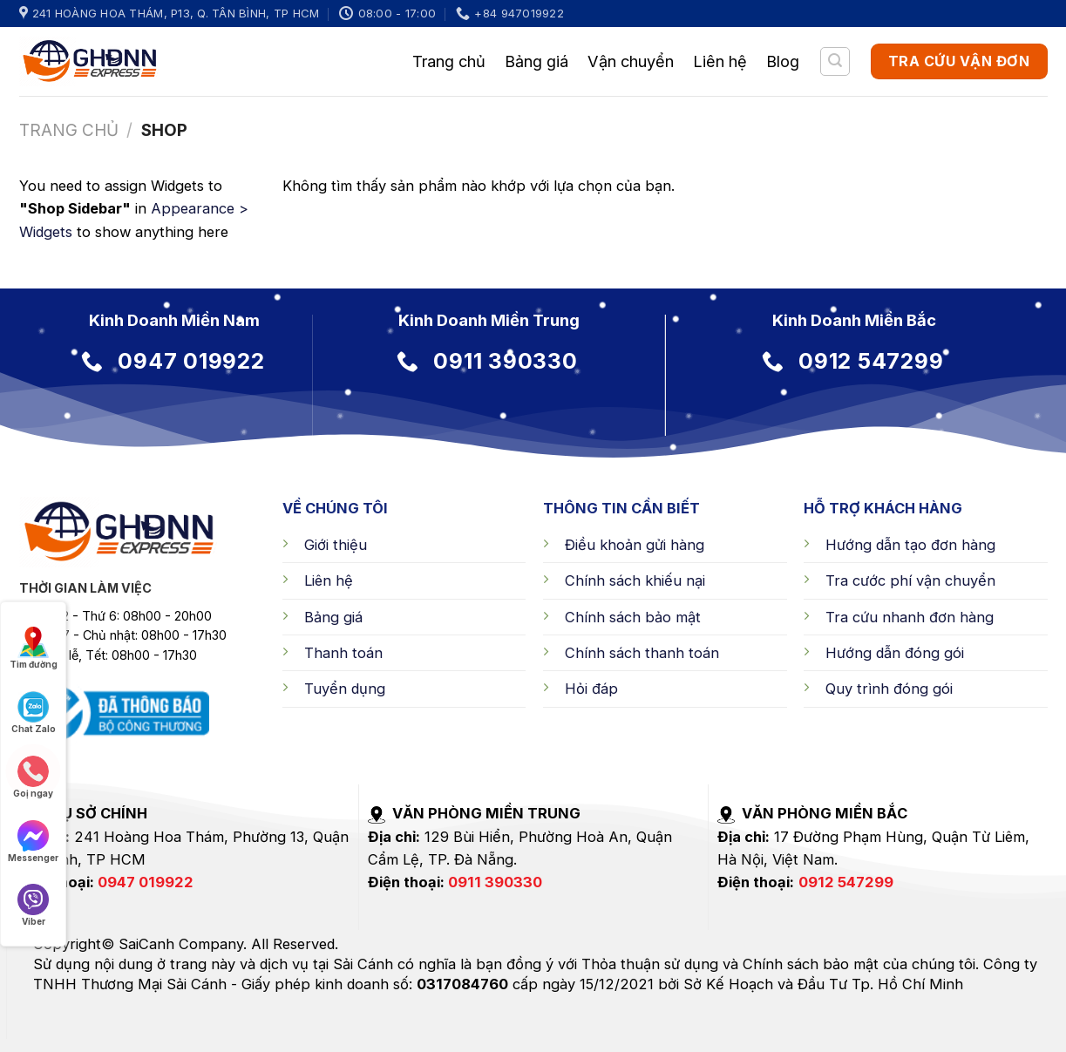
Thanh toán (343, 653)
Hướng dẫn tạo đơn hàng (910, 544)
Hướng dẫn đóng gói (894, 653)
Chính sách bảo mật (633, 617)
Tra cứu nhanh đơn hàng (909, 617)
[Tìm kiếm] (835, 61)
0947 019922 (146, 882)
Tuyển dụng (344, 688)
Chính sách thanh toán (642, 653)
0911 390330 (495, 882)
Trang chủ (448, 61)
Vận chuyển (630, 61)
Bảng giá (536, 61)
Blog (782, 61)
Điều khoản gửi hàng (634, 544)
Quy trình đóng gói (889, 688)
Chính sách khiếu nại (635, 580)
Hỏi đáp (591, 688)
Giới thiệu (335, 544)
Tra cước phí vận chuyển (910, 580)
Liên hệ (720, 61)
